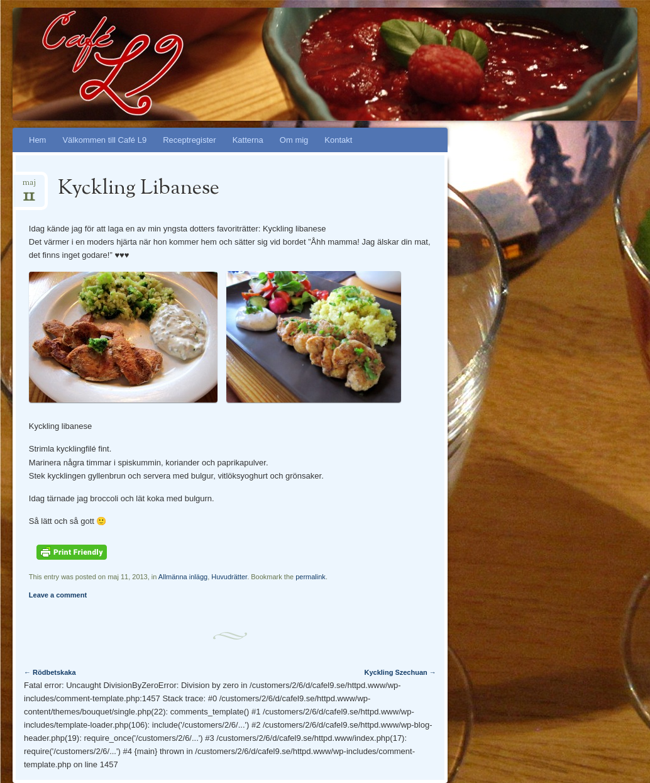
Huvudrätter (229, 576)
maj (29, 186)
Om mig (294, 140)
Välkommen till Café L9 (104, 140)
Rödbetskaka (50, 672)
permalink (310, 576)
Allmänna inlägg (182, 576)
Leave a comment (58, 595)
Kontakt (338, 140)
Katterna (248, 140)
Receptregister (189, 140)
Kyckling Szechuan (400, 672)
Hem (37, 140)
